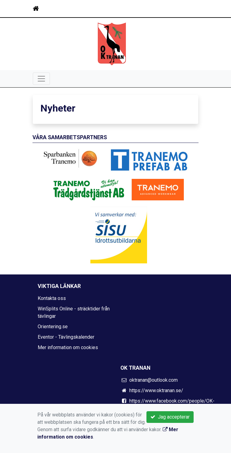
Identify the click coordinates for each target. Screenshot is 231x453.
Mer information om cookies (68, 347)
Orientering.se (53, 326)
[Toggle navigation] (189, 8)
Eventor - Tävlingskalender (66, 337)
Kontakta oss (52, 298)
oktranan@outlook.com (153, 380)
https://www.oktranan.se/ (156, 390)
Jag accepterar (170, 417)
